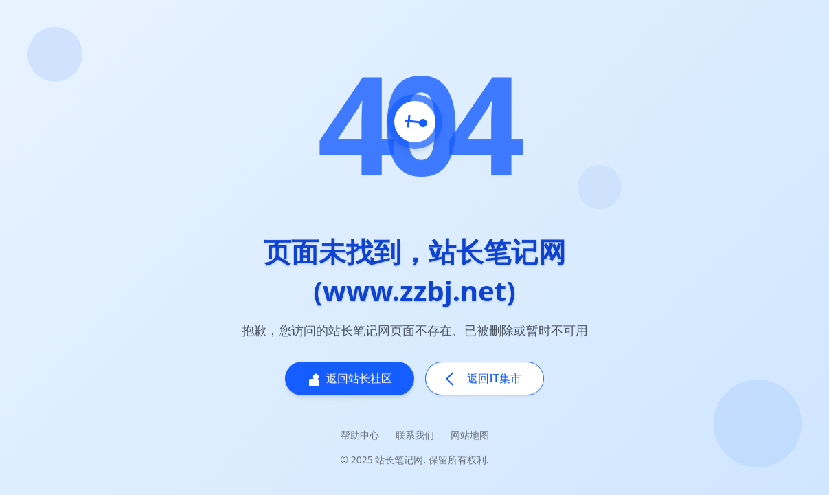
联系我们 (415, 435)
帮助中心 (360, 435)
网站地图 (470, 435)
